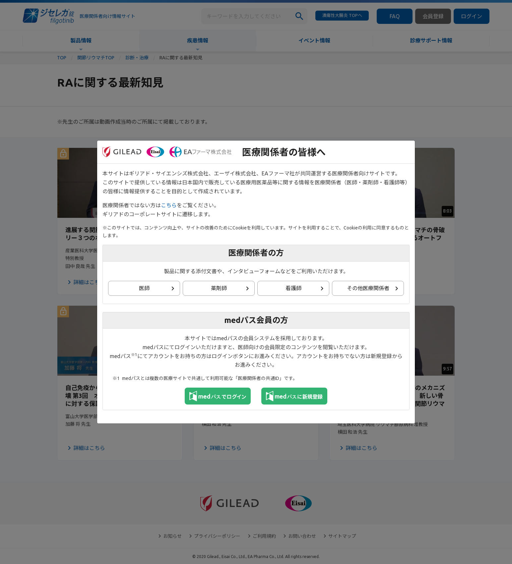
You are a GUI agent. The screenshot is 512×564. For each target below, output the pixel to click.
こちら (169, 205)
